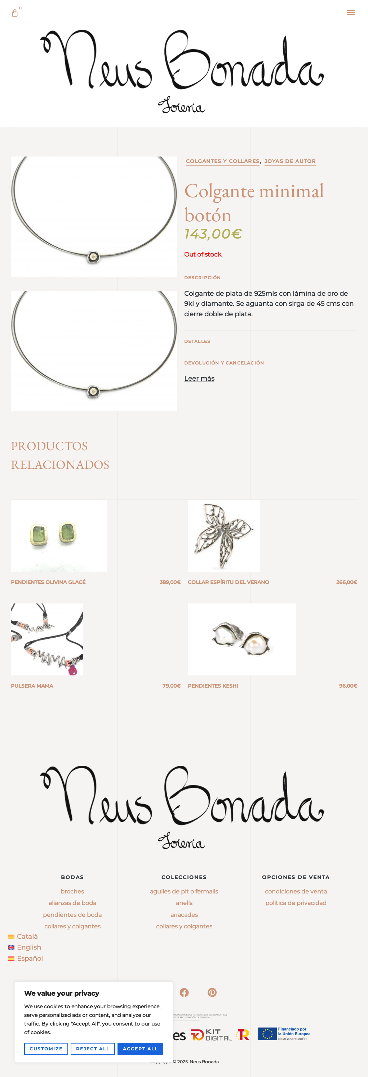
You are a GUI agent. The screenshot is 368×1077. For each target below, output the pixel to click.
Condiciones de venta (296, 891)
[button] (351, 12)
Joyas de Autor (290, 161)
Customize (46, 1048)
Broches (72, 891)
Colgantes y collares (223, 161)
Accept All (140, 1048)
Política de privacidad (296, 903)
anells (184, 903)
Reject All (93, 1048)
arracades (184, 914)
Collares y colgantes (72, 926)
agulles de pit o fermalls (184, 891)
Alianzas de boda (72, 903)
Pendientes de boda (72, 914)
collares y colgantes (184, 926)
